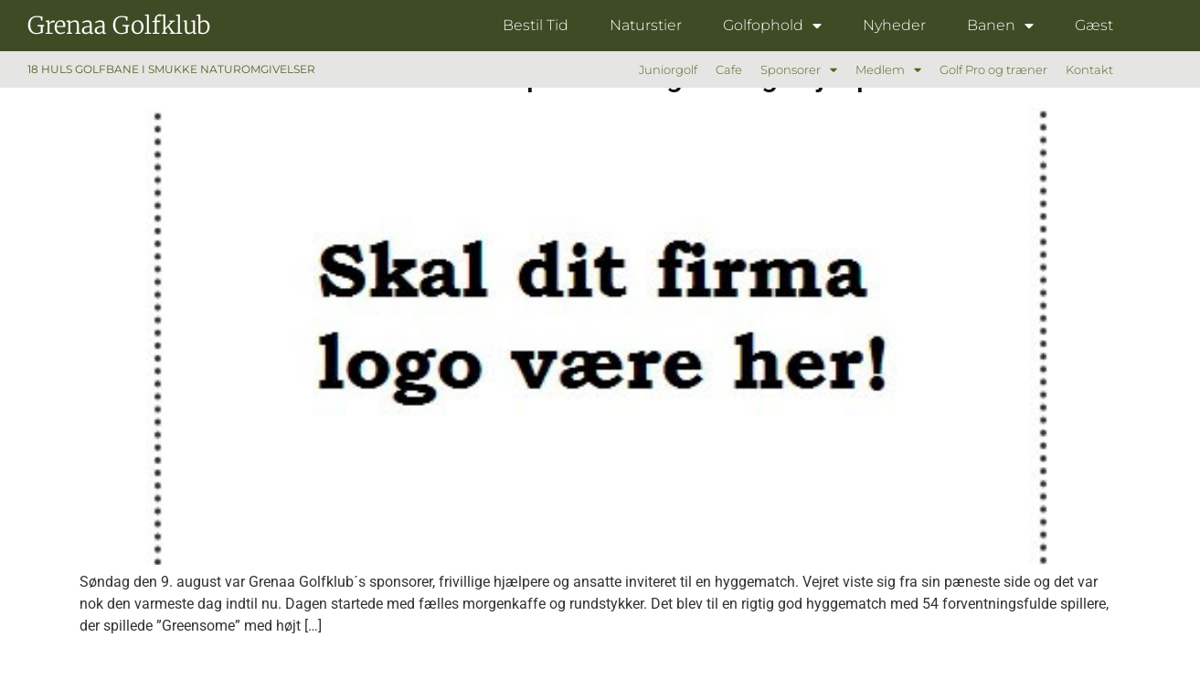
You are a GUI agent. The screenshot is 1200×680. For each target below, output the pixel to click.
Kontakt (1089, 69)
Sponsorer (798, 70)
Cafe (729, 69)
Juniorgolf (668, 69)
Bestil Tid (535, 25)
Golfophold (772, 25)
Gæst (1094, 25)
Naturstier (646, 25)
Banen (1000, 25)
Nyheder (894, 25)
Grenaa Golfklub (118, 25)
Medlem (888, 70)
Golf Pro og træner (993, 69)
